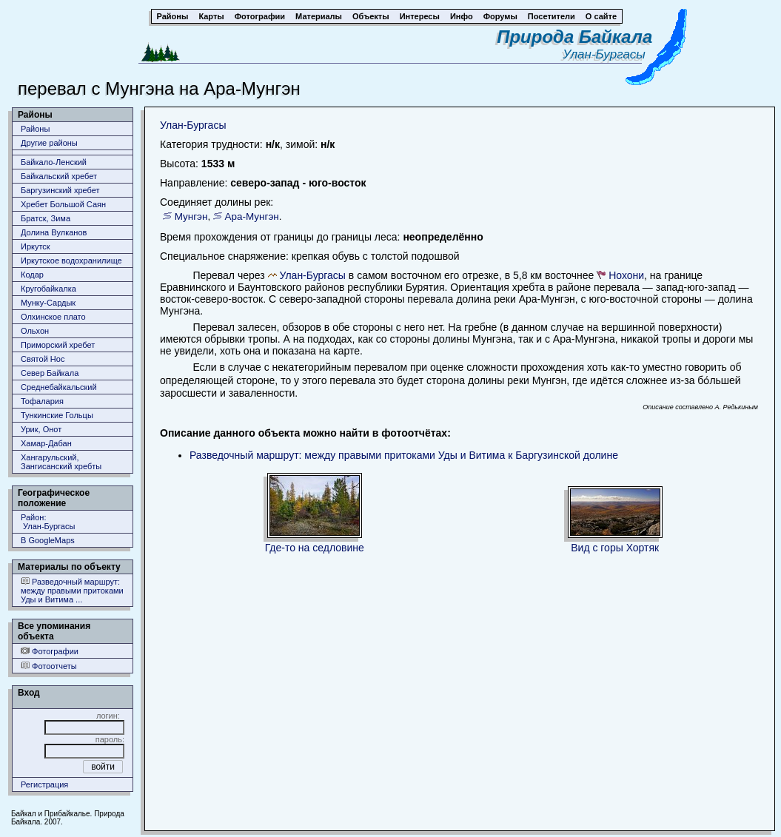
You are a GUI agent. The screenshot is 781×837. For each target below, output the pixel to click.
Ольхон (35, 330)
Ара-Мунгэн (252, 216)
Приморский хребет (58, 344)
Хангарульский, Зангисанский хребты (61, 462)
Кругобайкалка (48, 288)
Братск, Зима (45, 218)
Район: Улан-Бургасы (48, 522)
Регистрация (44, 784)
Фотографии (49, 651)
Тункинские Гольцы (57, 415)
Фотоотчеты (49, 665)
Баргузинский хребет (60, 190)
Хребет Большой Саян (63, 204)
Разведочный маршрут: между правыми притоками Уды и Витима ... (72, 590)
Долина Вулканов (54, 232)
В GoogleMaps (48, 540)
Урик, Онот (41, 429)
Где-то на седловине (314, 548)
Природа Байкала (574, 37)
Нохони (626, 275)
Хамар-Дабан (46, 443)
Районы (35, 128)
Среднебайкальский (59, 387)
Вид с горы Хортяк (615, 548)
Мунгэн (191, 216)
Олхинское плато (53, 316)
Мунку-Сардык (48, 302)
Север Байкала (49, 373)
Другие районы (49, 142)
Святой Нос (42, 358)
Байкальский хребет (59, 176)
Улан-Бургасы (607, 54)
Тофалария (42, 401)
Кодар (32, 274)
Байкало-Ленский (54, 162)
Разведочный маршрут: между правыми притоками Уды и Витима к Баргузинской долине (404, 455)
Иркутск (35, 246)
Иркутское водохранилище (71, 260)
